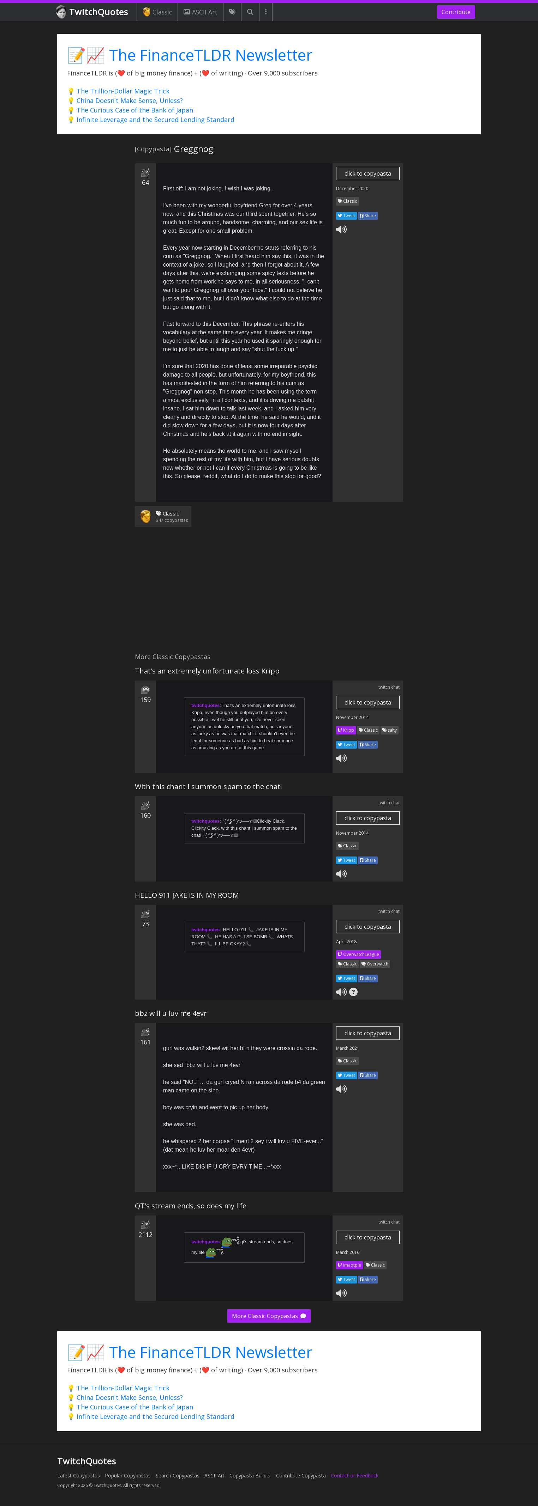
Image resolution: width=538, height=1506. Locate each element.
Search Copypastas (177, 1475)
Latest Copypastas (78, 1475)
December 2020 (352, 188)
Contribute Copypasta (301, 1475)
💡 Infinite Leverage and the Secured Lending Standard (150, 119)
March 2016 (347, 1252)
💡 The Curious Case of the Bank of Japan (130, 110)
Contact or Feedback (354, 1475)
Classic (157, 12)
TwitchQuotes (92, 12)
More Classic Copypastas (269, 1316)
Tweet (346, 216)
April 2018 (346, 942)
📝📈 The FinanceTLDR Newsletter (189, 54)
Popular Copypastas (128, 1475)
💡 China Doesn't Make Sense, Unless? (125, 100)
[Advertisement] (269, 594)
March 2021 (347, 1048)
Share (368, 216)
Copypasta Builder (250, 1475)
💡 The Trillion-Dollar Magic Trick (118, 91)
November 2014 (352, 717)
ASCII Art (200, 12)
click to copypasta (368, 173)
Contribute (456, 12)
